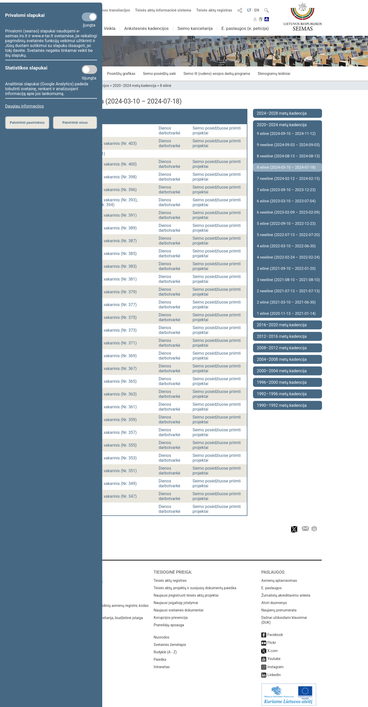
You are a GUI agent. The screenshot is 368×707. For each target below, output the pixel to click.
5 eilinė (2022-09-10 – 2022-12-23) (286, 223)
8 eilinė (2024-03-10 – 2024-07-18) (286, 167)
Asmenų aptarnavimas (279, 578)
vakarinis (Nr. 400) (120, 164)
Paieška (160, 657)
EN (256, 10)
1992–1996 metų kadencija (282, 393)
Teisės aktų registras (214, 10)
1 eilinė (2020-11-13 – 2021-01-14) (286, 313)
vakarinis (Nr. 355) (120, 445)
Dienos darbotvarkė (169, 130)
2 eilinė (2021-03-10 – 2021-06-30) (286, 302)
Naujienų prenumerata (278, 608)
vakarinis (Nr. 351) (120, 470)
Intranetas (162, 664)
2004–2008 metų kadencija (282, 359)
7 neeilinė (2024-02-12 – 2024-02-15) (288, 178)
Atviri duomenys (274, 600)
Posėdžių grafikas (121, 74)
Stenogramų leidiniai (274, 74)
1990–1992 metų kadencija (282, 405)
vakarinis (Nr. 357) (120, 432)
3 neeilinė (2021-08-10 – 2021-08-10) (288, 279)
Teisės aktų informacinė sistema (163, 10)
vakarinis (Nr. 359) (120, 419)
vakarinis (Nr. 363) (120, 394)
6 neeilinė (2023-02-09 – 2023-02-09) (288, 212)
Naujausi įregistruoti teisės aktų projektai (186, 593)
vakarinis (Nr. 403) (120, 143)
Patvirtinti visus (75, 122)
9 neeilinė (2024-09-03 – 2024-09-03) (288, 145)
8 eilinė (165, 86)
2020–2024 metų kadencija (134, 86)
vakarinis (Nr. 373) (120, 330)
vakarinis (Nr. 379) (120, 291)
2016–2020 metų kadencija (282, 324)
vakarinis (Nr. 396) (120, 189)
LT (249, 10)
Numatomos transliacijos (105, 10)
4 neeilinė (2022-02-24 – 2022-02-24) (288, 257)
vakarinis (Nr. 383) (120, 266)
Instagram (275, 664)
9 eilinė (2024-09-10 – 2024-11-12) (286, 133)
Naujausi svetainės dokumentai (178, 608)
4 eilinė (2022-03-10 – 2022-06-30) (286, 246)
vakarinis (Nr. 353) (120, 458)
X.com (272, 648)
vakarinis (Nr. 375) (120, 317)
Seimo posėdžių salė (159, 74)
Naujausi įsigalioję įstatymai (176, 600)
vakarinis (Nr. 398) (120, 177)
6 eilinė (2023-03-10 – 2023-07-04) (286, 201)
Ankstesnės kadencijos (146, 28)
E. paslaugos (271, 585)
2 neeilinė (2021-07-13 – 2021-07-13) (288, 291)
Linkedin (274, 672)
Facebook (275, 632)
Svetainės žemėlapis (170, 642)
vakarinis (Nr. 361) (120, 406)
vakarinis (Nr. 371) (120, 343)
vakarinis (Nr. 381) (120, 279)
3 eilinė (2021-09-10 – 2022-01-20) (286, 268)
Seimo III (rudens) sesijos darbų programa (216, 74)
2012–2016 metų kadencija (282, 336)
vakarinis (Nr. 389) (120, 228)
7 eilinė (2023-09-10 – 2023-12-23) (286, 190)
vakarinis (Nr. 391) (120, 215)
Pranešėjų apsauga (169, 622)
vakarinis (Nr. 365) (120, 381)
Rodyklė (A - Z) (165, 649)
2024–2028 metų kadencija (282, 113)
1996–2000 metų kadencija (282, 382)
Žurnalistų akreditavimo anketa (285, 593)
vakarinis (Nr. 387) (120, 240)
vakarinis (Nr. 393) (120, 200)
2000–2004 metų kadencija (282, 370)
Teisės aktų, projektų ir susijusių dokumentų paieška (195, 585)
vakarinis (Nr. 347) (120, 496)
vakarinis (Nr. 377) (120, 304)
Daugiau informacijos (24, 106)
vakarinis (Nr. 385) (120, 253)
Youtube (273, 656)
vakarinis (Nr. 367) (120, 368)
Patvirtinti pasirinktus (27, 122)
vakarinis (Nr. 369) (120, 355)
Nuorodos (161, 635)
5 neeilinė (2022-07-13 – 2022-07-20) (288, 235)
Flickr (271, 640)
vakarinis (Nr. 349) (120, 483)
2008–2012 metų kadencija (282, 347)
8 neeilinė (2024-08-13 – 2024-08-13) (288, 156)
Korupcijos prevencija (171, 615)
